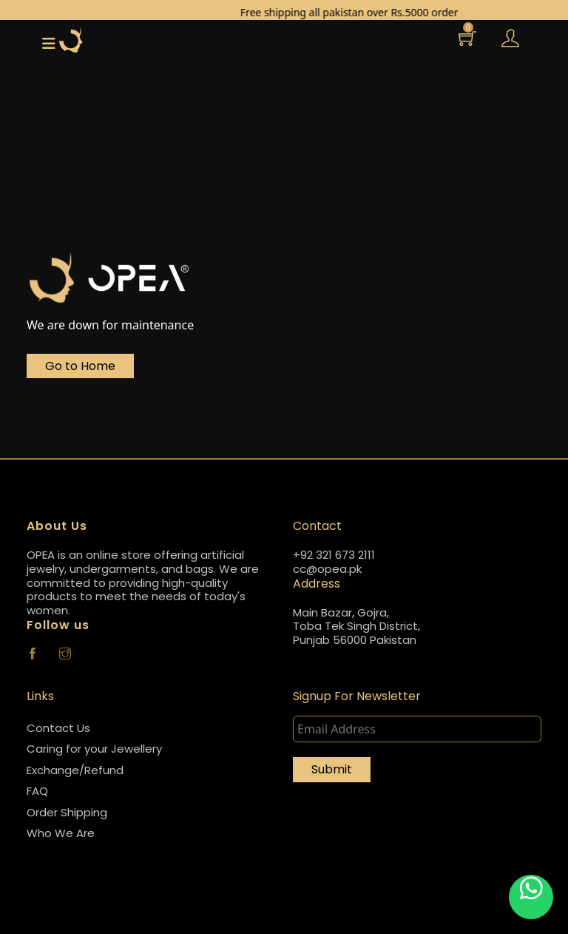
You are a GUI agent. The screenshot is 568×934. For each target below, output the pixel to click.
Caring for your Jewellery (94, 748)
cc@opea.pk (327, 569)
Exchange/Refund (75, 770)
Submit (331, 769)
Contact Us (58, 728)
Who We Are (61, 833)
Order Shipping (67, 812)
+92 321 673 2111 (334, 555)
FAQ (37, 791)
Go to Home (80, 365)
